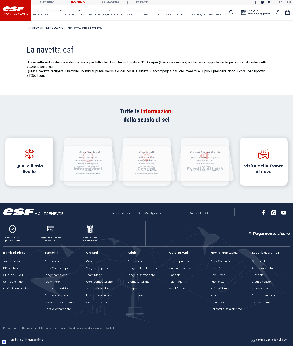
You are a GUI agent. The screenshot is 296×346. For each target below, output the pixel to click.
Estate (142, 2)
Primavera (110, 2)
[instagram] (262, 2)
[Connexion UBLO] (4, 342)
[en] (289, 2)
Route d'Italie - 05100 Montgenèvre (138, 213)
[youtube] (269, 2)
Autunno (47, 2)
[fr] (281, 2)
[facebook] (256, 2)
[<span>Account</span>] (278, 12)
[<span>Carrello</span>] (287, 12)
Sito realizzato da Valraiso (271, 339)
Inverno (78, 2)
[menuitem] (21, 252)
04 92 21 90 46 (199, 213)
